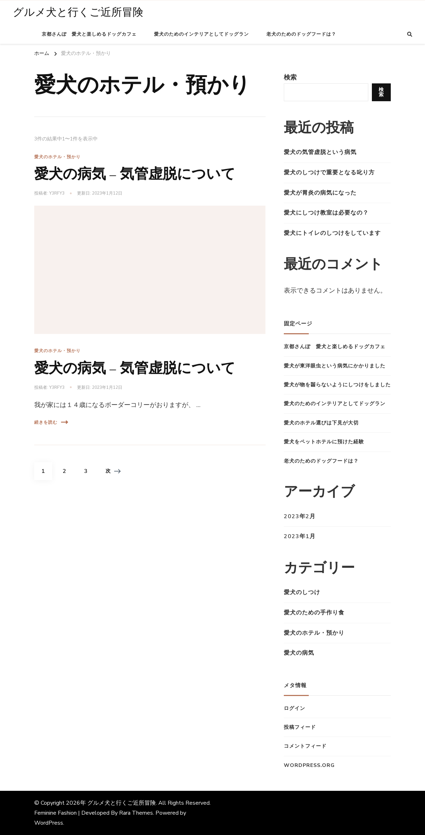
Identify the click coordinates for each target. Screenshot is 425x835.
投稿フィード (300, 727)
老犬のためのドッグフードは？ (301, 34)
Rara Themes (136, 813)
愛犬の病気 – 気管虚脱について (134, 173)
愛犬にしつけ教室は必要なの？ (326, 213)
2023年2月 (300, 516)
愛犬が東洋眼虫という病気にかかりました (334, 365)
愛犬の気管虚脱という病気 (320, 152)
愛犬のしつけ (302, 592)
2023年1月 (300, 536)
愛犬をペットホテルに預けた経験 (324, 441)
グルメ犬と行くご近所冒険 (78, 12)
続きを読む (51, 422)
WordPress (48, 823)
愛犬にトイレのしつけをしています (332, 233)
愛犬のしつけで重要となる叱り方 (329, 172)
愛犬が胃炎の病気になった (320, 193)
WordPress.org (309, 765)
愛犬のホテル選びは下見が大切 (321, 422)
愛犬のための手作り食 (314, 613)
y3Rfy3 (57, 193)
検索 (290, 77)
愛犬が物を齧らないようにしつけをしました (337, 384)
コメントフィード (305, 746)
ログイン (294, 708)
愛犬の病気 (299, 653)
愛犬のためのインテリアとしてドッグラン (201, 34)
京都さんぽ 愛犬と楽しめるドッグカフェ (89, 34)
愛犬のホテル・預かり (57, 157)
